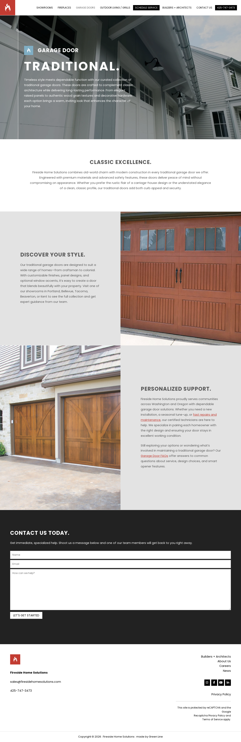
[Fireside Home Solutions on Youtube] (221, 682)
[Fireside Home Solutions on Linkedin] (228, 682)
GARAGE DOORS (85, 7)
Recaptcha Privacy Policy (209, 715)
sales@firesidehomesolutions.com (35, 682)
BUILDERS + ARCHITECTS (177, 7)
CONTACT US (204, 7)
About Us (224, 661)
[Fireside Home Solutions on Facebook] (214, 682)
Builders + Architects (216, 657)
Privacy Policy (221, 694)
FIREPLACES (64, 7)
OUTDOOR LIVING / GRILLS (115, 7)
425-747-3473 (226, 7)
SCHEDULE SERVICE (146, 7)
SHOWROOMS (44, 7)
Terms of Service (212, 719)
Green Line (156, 737)
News (227, 671)
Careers (225, 666)
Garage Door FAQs (154, 456)
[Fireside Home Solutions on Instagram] (207, 682)
